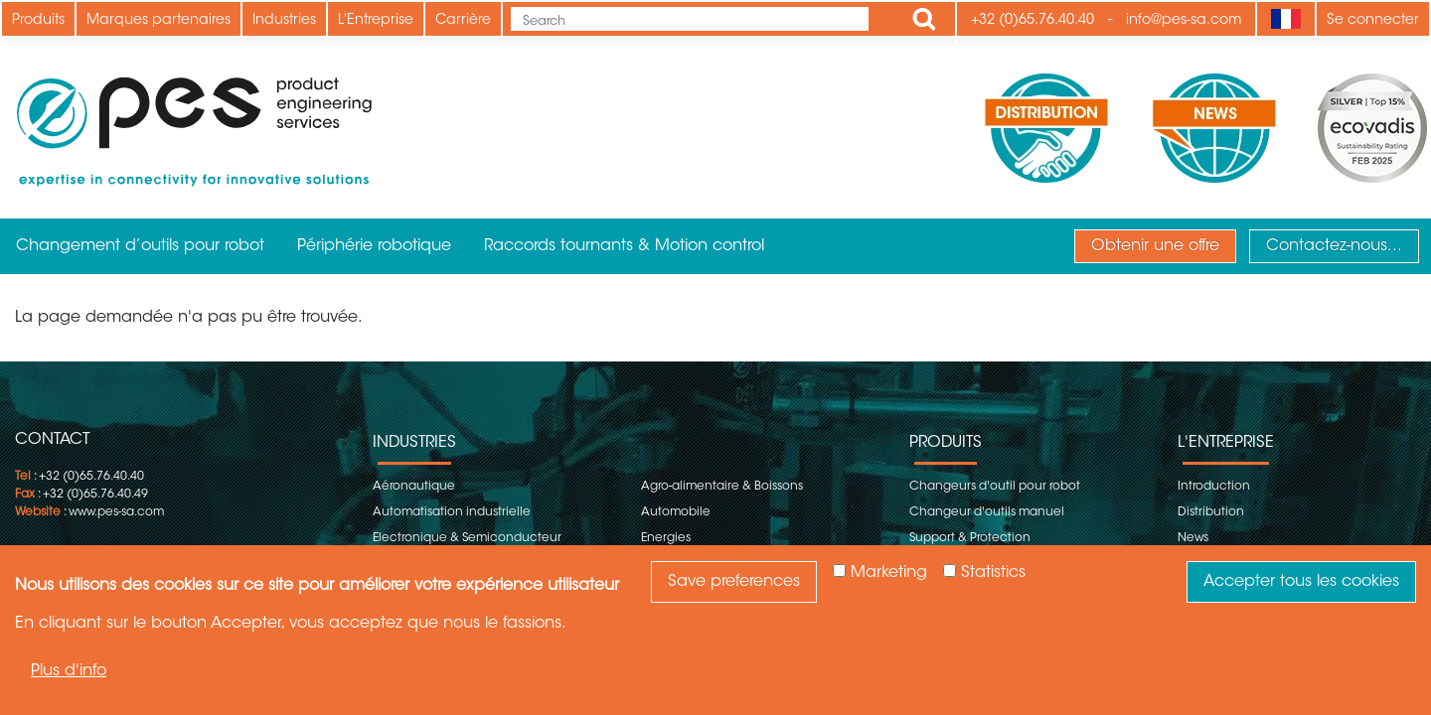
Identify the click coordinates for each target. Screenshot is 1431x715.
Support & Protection (970, 538)
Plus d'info (68, 671)
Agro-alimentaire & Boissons (722, 487)
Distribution (1211, 512)
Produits (38, 21)
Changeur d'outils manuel (986, 512)
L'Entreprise (375, 21)
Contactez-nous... (1334, 246)
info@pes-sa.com (1183, 21)
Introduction (1214, 487)
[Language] (1285, 19)
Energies (666, 538)
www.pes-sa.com (116, 512)
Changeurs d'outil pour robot (994, 487)
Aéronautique (414, 487)
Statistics (993, 573)
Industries (284, 21)
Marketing (889, 573)
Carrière (463, 21)
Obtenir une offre (1155, 246)
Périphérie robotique (374, 246)
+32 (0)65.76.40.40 (1032, 21)
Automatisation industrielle (452, 512)
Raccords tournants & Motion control (624, 246)
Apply (924, 19)
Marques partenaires (158, 21)
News (1193, 538)
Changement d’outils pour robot (140, 246)
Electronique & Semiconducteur (467, 538)
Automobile (676, 512)
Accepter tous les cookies (1301, 582)
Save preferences (734, 582)
